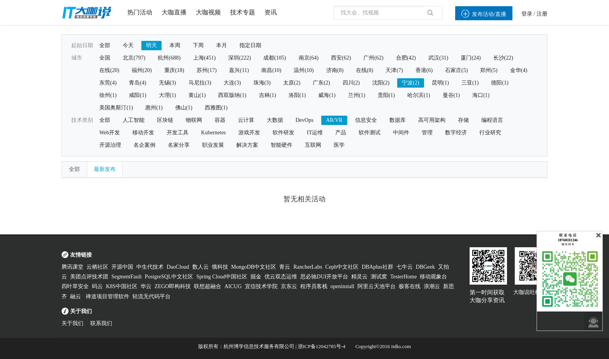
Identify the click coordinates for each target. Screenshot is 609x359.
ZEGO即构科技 (173, 286)
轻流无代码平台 (151, 296)
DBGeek (425, 267)
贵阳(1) (386, 95)
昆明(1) (440, 83)
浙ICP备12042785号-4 (321, 346)
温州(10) (303, 70)
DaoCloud (178, 267)
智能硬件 (281, 145)
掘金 (255, 277)
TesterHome (403, 277)
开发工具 (177, 133)
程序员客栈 (313, 286)
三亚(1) (470, 83)
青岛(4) (137, 83)
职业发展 (213, 145)
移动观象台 (433, 277)
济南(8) (334, 70)
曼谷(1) (451, 95)
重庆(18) (174, 70)
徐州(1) (107, 95)
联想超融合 (207, 286)
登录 (526, 14)
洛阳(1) (297, 95)
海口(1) (480, 95)
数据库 (397, 120)
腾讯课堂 (72, 267)
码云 (97, 286)
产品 (340, 133)
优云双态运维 (280, 277)
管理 (427, 133)
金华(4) (518, 70)
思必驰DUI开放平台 (324, 277)
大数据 (275, 120)
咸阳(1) (137, 95)
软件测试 (369, 133)
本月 (221, 45)
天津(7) (394, 70)
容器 (220, 120)
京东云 (289, 286)
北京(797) (134, 58)
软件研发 (283, 133)
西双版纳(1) (232, 95)
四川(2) (351, 83)
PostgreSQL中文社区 (169, 277)
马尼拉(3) (199, 83)
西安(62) (341, 58)
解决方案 (247, 145)
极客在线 (410, 286)
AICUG (232, 286)
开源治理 (110, 145)
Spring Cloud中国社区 (221, 277)
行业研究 (490, 133)
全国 (104, 58)
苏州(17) (206, 70)
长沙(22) (503, 58)
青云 (284, 267)
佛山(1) (183, 108)
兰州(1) (356, 95)
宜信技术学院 (261, 286)
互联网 (313, 145)
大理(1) (167, 95)
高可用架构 (431, 120)
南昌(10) (271, 70)
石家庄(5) (456, 70)
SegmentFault (126, 277)
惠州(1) (153, 108)
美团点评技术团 (89, 277)
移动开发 (143, 133)
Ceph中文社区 (342, 267)
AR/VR (334, 120)
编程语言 (492, 120)
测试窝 (379, 277)
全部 (104, 45)
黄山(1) (197, 95)
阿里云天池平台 (376, 286)
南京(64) (309, 58)
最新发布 (105, 169)
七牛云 (404, 267)
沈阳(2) (380, 83)
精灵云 (359, 277)
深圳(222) (239, 58)
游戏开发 (249, 133)
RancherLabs (307, 267)
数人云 (200, 267)
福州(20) (141, 70)
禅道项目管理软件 (107, 296)
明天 (151, 45)
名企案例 (144, 145)
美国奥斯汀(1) (116, 108)
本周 (174, 45)
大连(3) (232, 83)
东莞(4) (107, 83)
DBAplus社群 (377, 267)
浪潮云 (432, 286)
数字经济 (456, 133)
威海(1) (326, 95)
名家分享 (179, 145)
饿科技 (220, 267)
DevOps (304, 120)
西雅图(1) (216, 108)
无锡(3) (167, 83)
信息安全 (366, 120)
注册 (542, 14)
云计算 (246, 120)
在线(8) (364, 70)
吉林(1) (267, 95)
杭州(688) (169, 58)
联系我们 (101, 323)
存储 (463, 120)
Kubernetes (213, 133)
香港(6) (424, 70)
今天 (128, 45)
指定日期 (250, 45)
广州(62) (373, 58)
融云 (76, 296)
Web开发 (109, 133)
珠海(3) (262, 83)
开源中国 (122, 267)
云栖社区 (97, 267)
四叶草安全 (75, 286)
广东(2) (321, 83)
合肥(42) (406, 58)
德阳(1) (499, 83)
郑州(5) (488, 70)
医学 (339, 145)
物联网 (194, 120)
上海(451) (204, 58)
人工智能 (133, 120)
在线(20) (109, 70)
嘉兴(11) (239, 70)
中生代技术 (150, 267)
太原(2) (291, 83)
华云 (146, 286)
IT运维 (315, 133)
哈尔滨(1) (418, 95)
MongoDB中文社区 (253, 267)
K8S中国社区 (121, 286)
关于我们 (72, 323)
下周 (198, 45)
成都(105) (274, 58)
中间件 (401, 133)
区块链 (165, 120)
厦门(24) (471, 58)
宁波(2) (410, 83)
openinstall (342, 286)
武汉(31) (438, 58)
